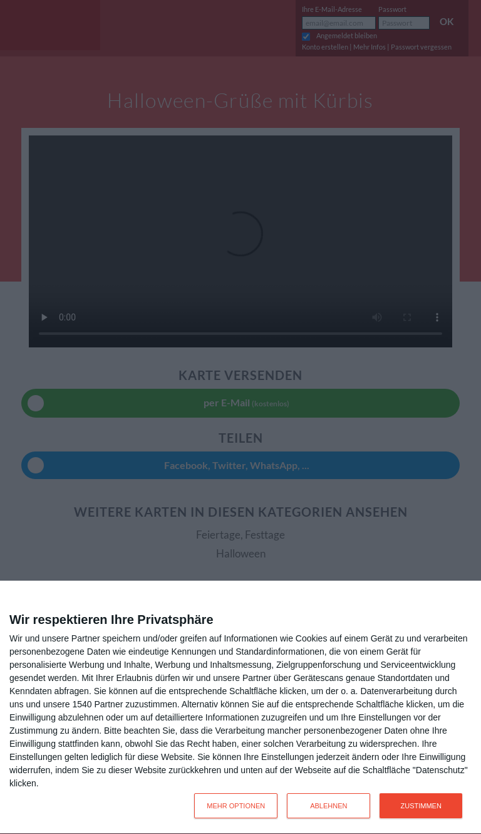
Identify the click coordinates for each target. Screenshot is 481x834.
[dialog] (240, 707)
